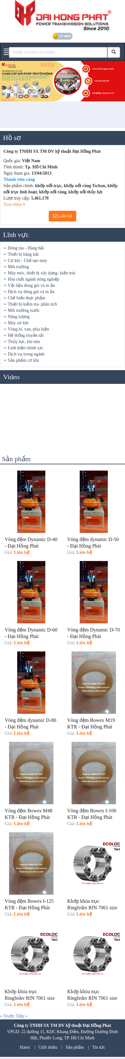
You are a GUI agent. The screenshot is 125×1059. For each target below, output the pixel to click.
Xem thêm (14, 204)
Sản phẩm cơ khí (23, 360)
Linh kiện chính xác (25, 348)
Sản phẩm (75, 1047)
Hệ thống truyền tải (26, 335)
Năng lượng (19, 316)
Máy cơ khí (18, 323)
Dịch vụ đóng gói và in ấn (31, 291)
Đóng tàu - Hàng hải (26, 248)
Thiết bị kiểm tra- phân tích (32, 304)
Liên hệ (62, 216)
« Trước (8, 1016)
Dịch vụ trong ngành (26, 354)
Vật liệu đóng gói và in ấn (31, 285)
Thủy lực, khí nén (24, 341)
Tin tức (98, 1047)
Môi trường (18, 266)
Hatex (25, 1047)
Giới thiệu (47, 1047)
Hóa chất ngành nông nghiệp (33, 279)
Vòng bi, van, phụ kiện (28, 329)
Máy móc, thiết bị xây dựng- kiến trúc (42, 273)
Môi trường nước (24, 310)
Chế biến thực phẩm (26, 298)
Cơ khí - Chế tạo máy (27, 260)
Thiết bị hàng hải (23, 254)
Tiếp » (21, 1016)
